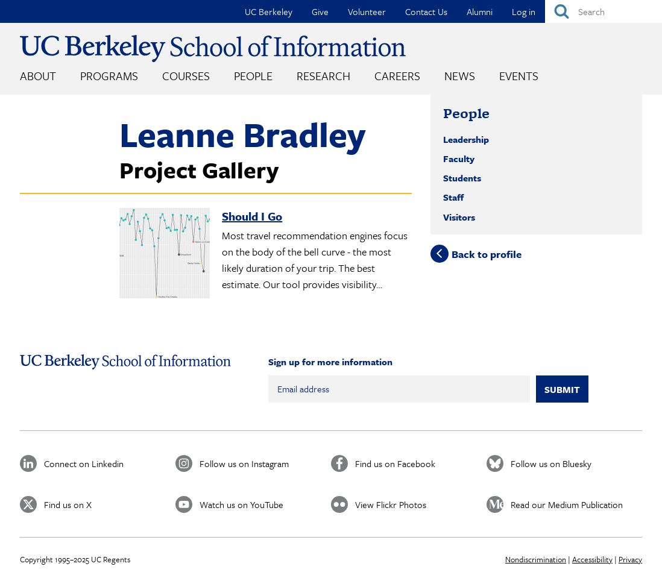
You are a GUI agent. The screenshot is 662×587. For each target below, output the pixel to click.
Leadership (466, 139)
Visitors (459, 217)
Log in (523, 11)
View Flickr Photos (390, 504)
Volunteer (367, 11)
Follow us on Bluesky (551, 463)
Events (518, 75)
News (459, 75)
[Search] (603, 11)
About (38, 75)
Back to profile (487, 254)
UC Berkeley (268, 11)
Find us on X (68, 504)
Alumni (480, 11)
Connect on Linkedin (84, 463)
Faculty (458, 158)
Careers (397, 75)
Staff (453, 197)
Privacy (630, 559)
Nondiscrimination (535, 559)
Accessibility (592, 559)
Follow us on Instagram (244, 463)
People (253, 75)
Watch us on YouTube (241, 504)
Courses (186, 75)
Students (462, 177)
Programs (109, 75)
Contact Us (426, 11)
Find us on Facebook (395, 463)
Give (320, 11)
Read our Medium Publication (567, 504)
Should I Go (252, 216)
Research (323, 75)
